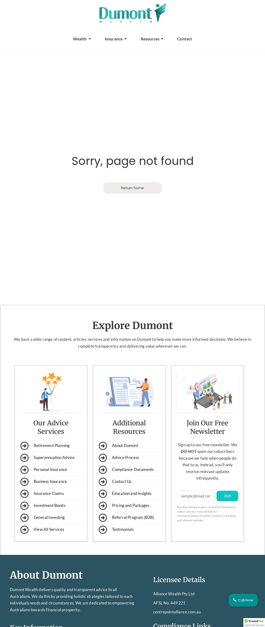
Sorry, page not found (133, 161)
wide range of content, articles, (60, 415)
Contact (184, 38)
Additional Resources (129, 503)
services (95, 415)
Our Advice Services (50, 503)
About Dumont (46, 575)
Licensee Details (179, 580)
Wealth (82, 38)
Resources (152, 38)
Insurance (116, 38)
